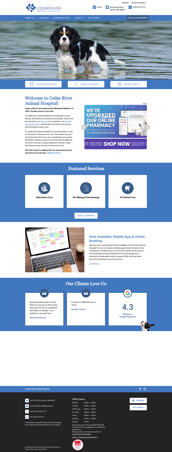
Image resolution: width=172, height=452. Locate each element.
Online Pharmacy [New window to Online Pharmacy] (138, 3)
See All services (86, 215)
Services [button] (44, 18)
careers (138, 400)
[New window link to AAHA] (78, 444)
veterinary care (42, 121)
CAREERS (125, 3)
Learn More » (94, 264)
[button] (144, 104)
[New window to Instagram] (144, 389)
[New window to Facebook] (140, 389)
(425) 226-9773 (53, 153)
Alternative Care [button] (61, 18)
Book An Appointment (137, 18)
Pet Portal (138, 407)
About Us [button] (30, 18)
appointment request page (81, 434)
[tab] (111, 151)
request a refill (129, 84)
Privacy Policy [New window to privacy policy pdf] (29, 449)
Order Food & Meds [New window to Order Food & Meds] (86, 84)
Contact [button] (79, 18)
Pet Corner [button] (94, 18)
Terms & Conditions (41, 449)
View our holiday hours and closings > (85, 437)
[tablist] (116, 151)
